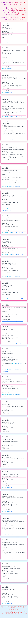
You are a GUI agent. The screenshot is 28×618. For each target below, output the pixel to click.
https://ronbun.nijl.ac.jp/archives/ (9, 161)
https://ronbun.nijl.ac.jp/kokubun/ (9, 139)
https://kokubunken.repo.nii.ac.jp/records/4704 (12, 232)
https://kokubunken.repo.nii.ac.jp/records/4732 (12, 276)
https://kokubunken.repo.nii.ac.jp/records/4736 (12, 254)
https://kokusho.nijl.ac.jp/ (7, 42)
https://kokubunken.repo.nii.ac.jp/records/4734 (12, 320)
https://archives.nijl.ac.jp (7, 487)
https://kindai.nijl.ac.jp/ (7, 92)
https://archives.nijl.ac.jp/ (7, 511)
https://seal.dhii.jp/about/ (17, 363)
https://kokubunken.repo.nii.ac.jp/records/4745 (12, 116)
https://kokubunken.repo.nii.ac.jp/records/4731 (12, 343)
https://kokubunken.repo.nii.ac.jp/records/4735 (12, 298)
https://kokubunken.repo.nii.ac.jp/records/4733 (12, 186)
